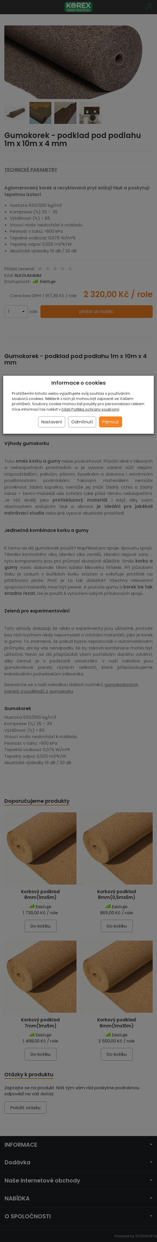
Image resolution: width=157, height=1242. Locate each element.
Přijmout (110, 422)
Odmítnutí (82, 422)
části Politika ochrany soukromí (90, 409)
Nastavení (51, 422)
